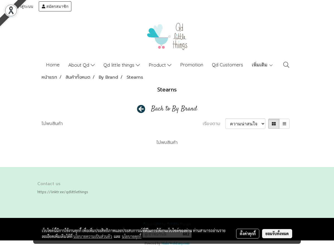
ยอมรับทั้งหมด (277, 233)
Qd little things (121, 65)
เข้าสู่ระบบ (21, 6)
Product (160, 65)
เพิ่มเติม (262, 65)
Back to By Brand (174, 109)
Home (53, 65)
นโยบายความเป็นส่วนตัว (92, 236)
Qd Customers (227, 65)
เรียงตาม (214, 123)
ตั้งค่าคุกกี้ (248, 233)
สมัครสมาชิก (55, 6)
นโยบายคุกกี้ (131, 236)
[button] (286, 64)
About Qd (81, 65)
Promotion (191, 65)
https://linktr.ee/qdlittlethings (62, 192)
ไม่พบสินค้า (52, 123)
